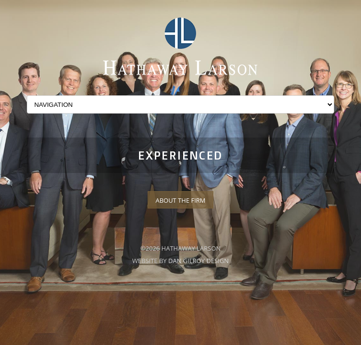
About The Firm (180, 200)
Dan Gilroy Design (198, 260)
